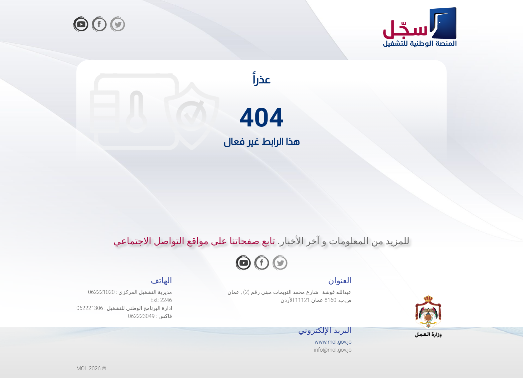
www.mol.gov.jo (333, 342)
